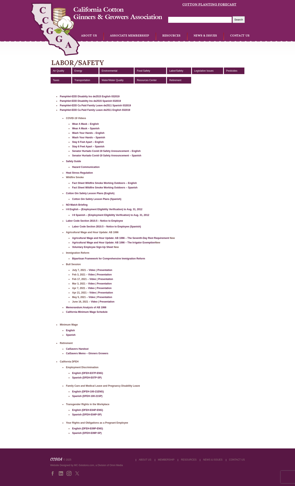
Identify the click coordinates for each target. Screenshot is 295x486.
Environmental (109, 70)
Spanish (71, 335)
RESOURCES (171, 35)
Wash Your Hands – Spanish (88, 137)
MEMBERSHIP (166, 459)
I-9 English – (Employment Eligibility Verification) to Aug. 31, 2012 (104, 209)
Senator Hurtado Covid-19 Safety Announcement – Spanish (106, 155)
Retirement (175, 80)
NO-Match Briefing (76, 204)
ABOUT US (89, 35)
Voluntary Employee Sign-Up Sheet (93, 247)
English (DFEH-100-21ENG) (88, 391)
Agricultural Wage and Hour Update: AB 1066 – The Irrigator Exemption (113, 242)
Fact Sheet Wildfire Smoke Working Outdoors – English (104, 183)
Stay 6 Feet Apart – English (88, 142)
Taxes (56, 80)
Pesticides (231, 70)
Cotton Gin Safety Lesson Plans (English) (90, 193)
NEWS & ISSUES (205, 35)
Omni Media (116, 465)
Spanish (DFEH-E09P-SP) (87, 433)
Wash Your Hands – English (88, 133)
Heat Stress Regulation (79, 172)
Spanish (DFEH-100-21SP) (87, 396)
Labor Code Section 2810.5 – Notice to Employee (94, 220)
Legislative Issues (204, 70)
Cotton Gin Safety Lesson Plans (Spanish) (96, 199)
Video (92, 270)
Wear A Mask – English (85, 124)
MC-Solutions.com (84, 465)
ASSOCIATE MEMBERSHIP (129, 35)
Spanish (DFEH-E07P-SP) (87, 377)
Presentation (104, 270)
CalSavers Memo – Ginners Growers (87, 353)
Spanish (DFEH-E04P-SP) (87, 414)
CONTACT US (240, 35)
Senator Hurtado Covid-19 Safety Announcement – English (106, 151)
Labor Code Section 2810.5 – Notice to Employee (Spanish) (106, 226)
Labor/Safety (176, 70)
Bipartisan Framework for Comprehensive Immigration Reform (108, 258)
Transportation (82, 80)
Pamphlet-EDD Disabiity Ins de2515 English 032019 (89, 96)
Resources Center (147, 80)
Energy (78, 70)
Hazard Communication (86, 167)
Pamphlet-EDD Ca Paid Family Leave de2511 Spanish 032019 (95, 105)
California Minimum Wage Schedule (87, 312)
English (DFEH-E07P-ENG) (87, 373)
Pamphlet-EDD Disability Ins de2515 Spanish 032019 (90, 101)
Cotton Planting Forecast (209, 4)
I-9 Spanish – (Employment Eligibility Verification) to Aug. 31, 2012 (110, 215)
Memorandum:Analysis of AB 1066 (86, 307)
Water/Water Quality (113, 80)
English (70, 330)
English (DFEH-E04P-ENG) (87, 410)
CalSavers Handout (77, 348)
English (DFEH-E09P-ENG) (87, 428)
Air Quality (58, 70)
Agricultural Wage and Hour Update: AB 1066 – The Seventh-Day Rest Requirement (120, 238)
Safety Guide (73, 161)
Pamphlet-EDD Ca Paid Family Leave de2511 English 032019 (95, 110)
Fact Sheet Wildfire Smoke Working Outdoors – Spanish (104, 187)
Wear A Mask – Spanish (86, 128)
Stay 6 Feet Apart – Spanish (88, 146)
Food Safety (143, 70)
